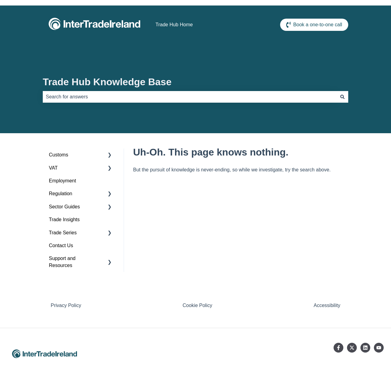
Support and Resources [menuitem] (62, 262)
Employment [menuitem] (62, 180)
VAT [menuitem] (53, 167)
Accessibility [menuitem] (327, 305)
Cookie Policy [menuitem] (197, 305)
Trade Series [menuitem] (63, 232)
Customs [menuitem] (58, 154)
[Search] (342, 97)
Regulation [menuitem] (60, 193)
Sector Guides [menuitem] (64, 206)
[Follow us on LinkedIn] (365, 348)
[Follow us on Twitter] (352, 348)
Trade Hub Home (174, 24)
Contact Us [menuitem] (61, 245)
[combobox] (190, 97)
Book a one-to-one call (314, 25)
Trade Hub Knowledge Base (107, 81)
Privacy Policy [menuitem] (66, 305)
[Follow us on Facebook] (338, 348)
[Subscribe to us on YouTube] (379, 348)
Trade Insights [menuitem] (64, 219)
